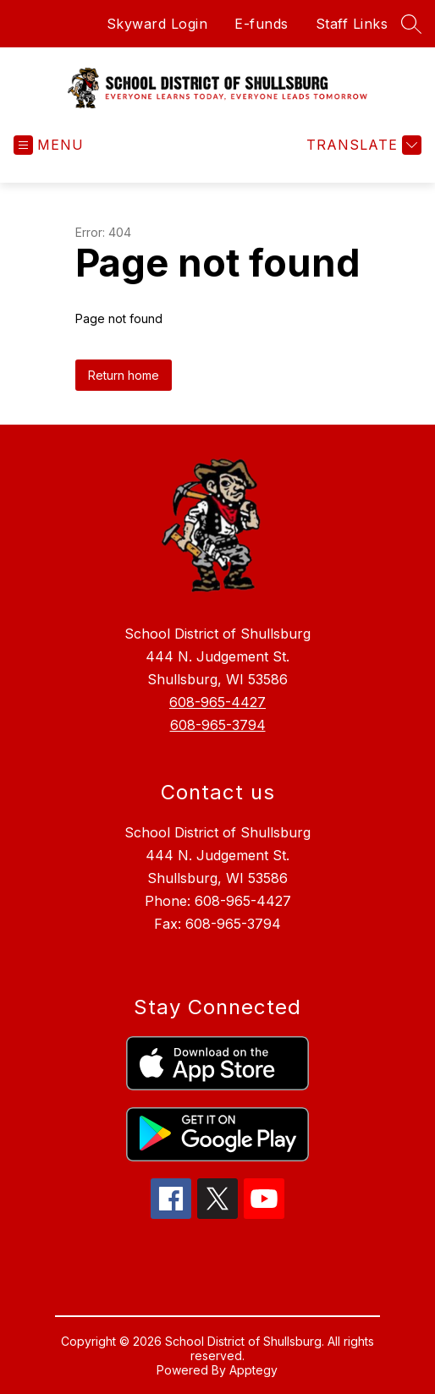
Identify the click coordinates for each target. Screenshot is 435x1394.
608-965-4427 (217, 702)
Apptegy (253, 1370)
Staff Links (352, 23)
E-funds (261, 23)
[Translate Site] (361, 145)
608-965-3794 (218, 724)
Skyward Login (157, 23)
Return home (123, 375)
